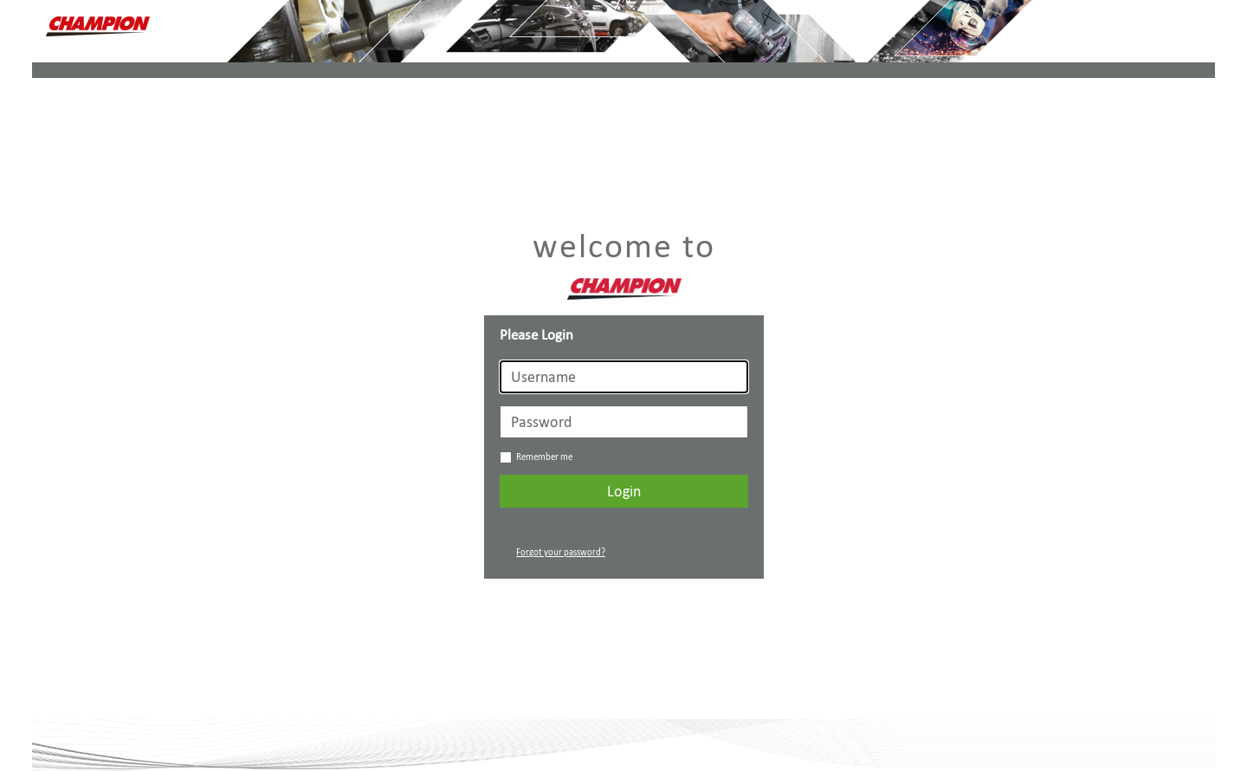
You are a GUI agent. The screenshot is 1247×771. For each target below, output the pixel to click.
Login (624, 491)
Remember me (536, 457)
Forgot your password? (560, 552)
